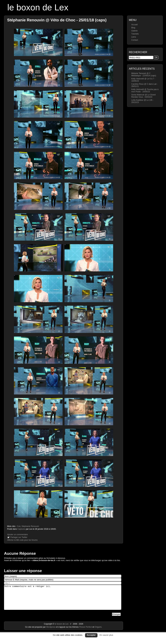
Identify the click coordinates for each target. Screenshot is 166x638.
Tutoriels (135, 34)
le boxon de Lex (37, 7)
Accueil (134, 24)
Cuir (18, 526)
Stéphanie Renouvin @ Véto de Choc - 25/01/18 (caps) (57, 20)
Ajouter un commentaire (17, 534)
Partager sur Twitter (18, 537)
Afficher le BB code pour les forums (22, 540)
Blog (133, 28)
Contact (134, 40)
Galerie (134, 31)
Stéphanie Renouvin (30, 526)
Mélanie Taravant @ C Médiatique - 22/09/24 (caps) (143, 74)
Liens (133, 37)
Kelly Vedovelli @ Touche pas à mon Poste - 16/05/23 (144, 90)
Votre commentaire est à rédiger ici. (62, 600)
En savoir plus (106, 635)
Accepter (91, 635)
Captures (21, 529)
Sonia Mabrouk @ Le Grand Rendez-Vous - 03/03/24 (143, 96)
